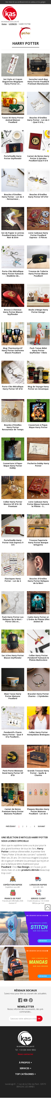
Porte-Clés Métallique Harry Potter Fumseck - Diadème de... (13, 273)
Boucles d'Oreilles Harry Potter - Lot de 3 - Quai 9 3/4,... (38, 120)
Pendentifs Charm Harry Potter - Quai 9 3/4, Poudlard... (13, 734)
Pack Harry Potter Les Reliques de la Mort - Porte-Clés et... (13, 619)
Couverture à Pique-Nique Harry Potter (38, 426)
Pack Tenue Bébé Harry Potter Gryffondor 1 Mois (38, 350)
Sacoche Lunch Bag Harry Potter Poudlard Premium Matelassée (38, 81)
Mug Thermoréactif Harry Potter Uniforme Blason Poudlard (13, 350)
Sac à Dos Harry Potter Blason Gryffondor (13, 656)
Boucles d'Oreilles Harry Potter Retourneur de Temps (13, 427)
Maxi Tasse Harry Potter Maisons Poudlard (12, 696)
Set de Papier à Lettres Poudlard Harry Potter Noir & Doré (12, 235)
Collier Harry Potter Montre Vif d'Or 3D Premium (12, 504)
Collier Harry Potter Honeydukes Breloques (38, 733)
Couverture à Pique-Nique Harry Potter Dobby (13, 465)
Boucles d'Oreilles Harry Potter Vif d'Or (38, 195)
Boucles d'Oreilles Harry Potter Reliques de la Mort (38, 581)
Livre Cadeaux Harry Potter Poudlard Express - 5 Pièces (38, 235)
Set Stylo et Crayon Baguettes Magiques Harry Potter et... (12, 81)
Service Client (38, 898)
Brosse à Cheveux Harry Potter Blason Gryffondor (12, 312)
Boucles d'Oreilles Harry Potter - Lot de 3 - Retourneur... (13, 196)
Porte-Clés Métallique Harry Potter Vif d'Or (12, 388)
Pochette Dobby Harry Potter (38, 464)
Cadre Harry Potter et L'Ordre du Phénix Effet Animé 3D (38, 619)
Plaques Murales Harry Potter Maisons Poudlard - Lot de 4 (38, 811)
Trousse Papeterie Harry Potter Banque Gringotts (38, 542)
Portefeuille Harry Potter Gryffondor (12, 157)
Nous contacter (25, 1054)
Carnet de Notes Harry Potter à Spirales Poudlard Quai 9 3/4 (38, 158)
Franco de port (12, 898)
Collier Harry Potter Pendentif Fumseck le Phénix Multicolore (38, 657)
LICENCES (13, 24)
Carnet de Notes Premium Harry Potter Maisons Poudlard (13, 811)
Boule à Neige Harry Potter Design (38, 311)
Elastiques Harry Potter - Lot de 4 (13, 580)
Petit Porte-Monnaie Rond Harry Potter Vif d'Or (12, 773)
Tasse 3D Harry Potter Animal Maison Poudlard (13, 120)
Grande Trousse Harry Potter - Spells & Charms (38, 773)
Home (4, 24)
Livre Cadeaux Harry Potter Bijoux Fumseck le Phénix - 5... (38, 504)
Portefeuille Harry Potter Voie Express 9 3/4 (12, 542)
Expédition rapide (12, 884)
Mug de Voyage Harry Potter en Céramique (38, 388)
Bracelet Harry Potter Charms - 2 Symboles (38, 695)
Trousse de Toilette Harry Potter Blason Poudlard (38, 273)
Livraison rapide (38, 884)
